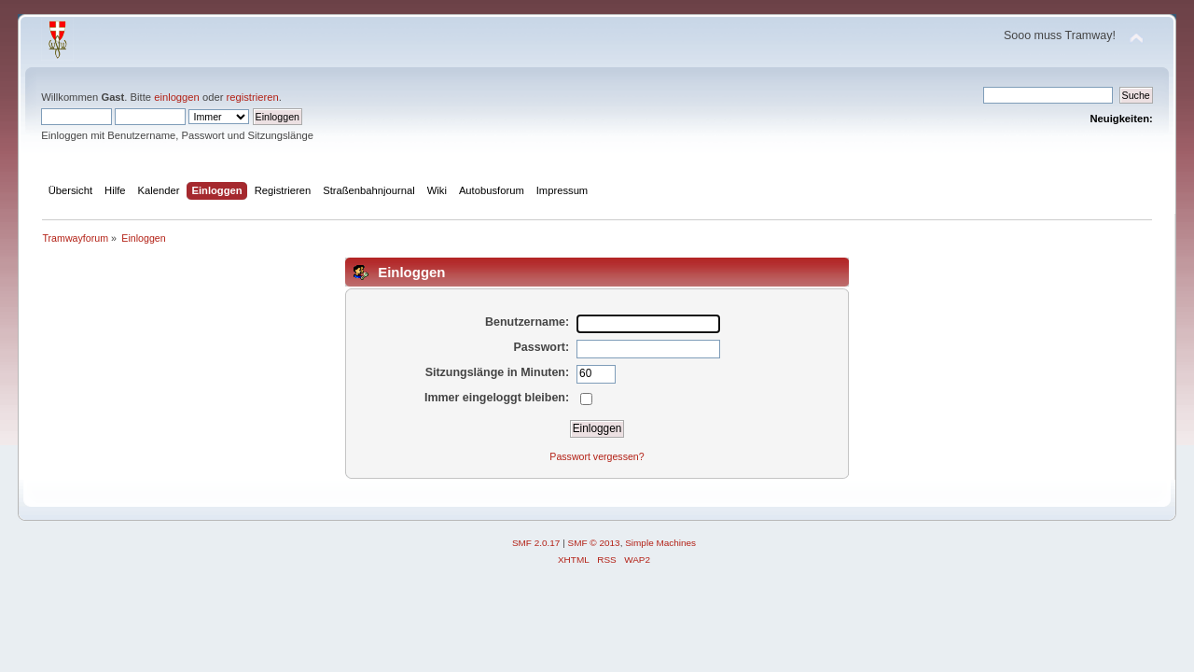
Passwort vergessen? (596, 456)
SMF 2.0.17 (536, 543)
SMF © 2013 (594, 543)
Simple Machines (660, 543)
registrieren (253, 97)
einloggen (177, 97)
